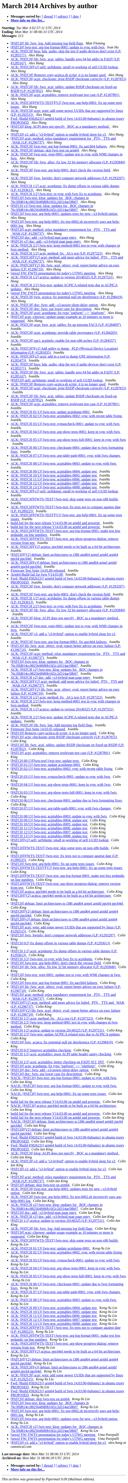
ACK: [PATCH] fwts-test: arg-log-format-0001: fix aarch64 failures (59, 146)
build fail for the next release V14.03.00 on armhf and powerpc (56, 523)
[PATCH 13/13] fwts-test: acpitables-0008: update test (49, 836)
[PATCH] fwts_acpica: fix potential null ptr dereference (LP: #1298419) (62, 1042)
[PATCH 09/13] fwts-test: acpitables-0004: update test (49, 820)
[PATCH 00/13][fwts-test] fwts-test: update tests (45, 761)
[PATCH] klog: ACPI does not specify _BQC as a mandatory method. (60, 126)
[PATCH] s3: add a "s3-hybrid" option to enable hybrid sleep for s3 (59, 134)
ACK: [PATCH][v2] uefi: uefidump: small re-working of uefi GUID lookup (65, 67)
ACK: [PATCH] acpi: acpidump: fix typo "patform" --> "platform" (58, 313)
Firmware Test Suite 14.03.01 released (38, 729)
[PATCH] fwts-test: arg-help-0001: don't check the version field (56, 963)
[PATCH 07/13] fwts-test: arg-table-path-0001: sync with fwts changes (61, 808)
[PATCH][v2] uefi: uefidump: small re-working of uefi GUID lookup (60, 840)
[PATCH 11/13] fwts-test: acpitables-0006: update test (49, 828)
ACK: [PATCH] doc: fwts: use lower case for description (51, 309)
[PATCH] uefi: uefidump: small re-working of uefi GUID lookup (57, 380)
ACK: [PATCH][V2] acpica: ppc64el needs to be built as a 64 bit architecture (66, 547)
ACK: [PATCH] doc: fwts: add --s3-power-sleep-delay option (55, 305)
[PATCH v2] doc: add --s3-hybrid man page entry (46, 241)
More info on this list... (28, 20)
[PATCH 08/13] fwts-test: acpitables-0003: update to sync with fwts (59, 816)
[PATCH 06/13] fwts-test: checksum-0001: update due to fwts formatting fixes (67, 800)
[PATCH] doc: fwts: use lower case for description (47, 1074)
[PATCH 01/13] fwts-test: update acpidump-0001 (46, 765)
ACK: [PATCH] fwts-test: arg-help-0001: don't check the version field (61, 170)
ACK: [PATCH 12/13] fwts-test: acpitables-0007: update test (54, 483)
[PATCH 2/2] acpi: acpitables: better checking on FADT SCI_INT (58, 1062)
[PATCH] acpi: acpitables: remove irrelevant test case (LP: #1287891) (61, 753)
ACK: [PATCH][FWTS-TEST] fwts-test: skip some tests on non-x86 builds (65, 499)
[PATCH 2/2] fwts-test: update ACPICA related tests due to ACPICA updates (66, 1034)
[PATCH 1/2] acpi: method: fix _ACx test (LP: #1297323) (52, 1018)
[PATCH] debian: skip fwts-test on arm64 (40, 1185)
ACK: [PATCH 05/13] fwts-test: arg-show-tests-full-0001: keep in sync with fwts (68, 440)
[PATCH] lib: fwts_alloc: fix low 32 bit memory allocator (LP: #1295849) (63, 967)
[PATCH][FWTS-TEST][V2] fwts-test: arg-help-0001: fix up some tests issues (67, 868)
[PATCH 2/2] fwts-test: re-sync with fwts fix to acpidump (52, 959)
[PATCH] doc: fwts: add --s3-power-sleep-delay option (50, 1070)
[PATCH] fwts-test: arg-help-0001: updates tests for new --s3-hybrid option (64, 214)
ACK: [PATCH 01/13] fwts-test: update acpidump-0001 (51, 412)
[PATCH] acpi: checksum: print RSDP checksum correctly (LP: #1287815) (64, 737)
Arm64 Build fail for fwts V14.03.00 (37, 574)
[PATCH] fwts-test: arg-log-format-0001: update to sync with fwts (58, 47)
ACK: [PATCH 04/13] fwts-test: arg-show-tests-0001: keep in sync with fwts (66, 432)
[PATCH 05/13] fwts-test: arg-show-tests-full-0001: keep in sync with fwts (64, 792)
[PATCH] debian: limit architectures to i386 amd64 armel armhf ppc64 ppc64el (67, 903)
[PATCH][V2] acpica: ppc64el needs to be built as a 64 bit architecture (61, 895)
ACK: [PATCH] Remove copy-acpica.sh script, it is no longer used (58, 75)
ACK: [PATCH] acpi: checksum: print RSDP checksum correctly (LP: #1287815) (68, 79)
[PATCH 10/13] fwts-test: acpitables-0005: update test (49, 824)
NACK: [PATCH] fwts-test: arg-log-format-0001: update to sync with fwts (64, 1078)
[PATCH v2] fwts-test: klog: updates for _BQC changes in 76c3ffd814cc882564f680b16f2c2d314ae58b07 (52, 208)
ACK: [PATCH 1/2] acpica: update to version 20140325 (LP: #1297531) (62, 277)
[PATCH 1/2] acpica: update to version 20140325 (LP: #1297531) (58, 1030)
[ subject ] (63, 16)
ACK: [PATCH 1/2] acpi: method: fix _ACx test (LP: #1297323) (57, 253)
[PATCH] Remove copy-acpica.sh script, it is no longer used (54, 733)
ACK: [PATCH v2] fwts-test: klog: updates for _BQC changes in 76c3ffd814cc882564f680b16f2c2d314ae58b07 (57, 671)
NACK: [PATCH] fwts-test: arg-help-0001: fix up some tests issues (59, 1094)
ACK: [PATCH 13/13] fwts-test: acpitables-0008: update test (54, 487)
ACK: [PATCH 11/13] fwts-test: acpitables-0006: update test (54, 479)
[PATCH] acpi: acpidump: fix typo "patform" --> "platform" (54, 1066)
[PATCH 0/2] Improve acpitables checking (41, 1050)
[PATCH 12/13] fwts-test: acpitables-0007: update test (49, 832)
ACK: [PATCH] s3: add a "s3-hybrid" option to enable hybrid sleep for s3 (63, 634)
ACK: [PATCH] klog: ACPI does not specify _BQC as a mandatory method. (65, 618)
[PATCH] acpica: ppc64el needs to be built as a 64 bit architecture (58, 891)
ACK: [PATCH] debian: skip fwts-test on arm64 (45, 150)
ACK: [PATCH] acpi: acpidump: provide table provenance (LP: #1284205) (64, 333)
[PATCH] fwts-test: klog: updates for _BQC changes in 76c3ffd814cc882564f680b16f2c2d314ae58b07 (50, 200)
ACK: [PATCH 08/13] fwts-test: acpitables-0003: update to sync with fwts (64, 463)
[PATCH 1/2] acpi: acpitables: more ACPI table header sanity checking (61, 1054)
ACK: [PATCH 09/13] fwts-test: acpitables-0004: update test (54, 471)
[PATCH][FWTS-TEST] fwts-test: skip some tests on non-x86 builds (60, 848)
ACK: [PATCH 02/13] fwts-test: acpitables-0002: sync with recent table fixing (67, 416)
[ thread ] (48, 16)
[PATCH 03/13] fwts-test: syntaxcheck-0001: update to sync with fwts (61, 776)
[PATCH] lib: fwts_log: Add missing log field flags (47, 43)
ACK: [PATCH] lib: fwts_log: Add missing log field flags (52, 725)
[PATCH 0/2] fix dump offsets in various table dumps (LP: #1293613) (61, 943)
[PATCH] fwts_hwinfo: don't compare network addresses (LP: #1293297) (63, 935)
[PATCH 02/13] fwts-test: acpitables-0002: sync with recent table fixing (62, 769)
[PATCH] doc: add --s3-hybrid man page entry (44, 237)
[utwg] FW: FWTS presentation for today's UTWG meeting (53, 273)
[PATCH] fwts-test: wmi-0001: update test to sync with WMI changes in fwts (66, 975)
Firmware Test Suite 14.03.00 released (38, 570)
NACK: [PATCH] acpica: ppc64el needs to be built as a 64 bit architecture (64, 1106)
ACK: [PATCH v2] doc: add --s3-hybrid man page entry (51, 677)
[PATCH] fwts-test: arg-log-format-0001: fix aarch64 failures (54, 983)
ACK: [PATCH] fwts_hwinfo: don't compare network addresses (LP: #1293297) (68, 178)
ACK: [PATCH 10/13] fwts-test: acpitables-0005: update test (54, 475)
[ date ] (76, 16)
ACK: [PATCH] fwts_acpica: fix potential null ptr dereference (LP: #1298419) (67, 297)
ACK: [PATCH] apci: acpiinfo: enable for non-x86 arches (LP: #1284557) (63, 340)
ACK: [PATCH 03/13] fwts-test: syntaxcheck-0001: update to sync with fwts (65, 424)
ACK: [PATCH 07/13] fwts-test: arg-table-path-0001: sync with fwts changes (66, 455)
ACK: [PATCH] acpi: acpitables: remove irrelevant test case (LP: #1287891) (65, 95)
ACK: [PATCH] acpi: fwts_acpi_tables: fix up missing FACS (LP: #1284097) (66, 325)
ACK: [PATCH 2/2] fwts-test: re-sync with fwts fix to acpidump (56, 194)
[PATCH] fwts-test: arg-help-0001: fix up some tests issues (53, 864)
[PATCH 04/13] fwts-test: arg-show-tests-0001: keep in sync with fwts (61, 784)
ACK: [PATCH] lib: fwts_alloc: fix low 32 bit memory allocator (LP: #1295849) (68, 162)
